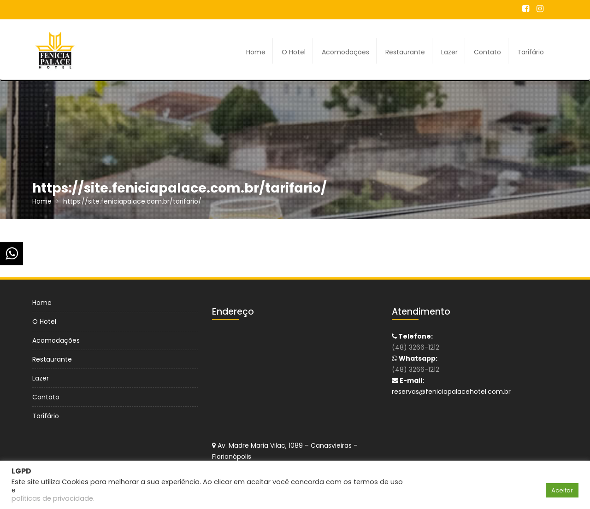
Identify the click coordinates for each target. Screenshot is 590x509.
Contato (487, 52)
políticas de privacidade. (53, 498)
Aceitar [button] (562, 490)
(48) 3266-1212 (415, 347)
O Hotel (294, 52)
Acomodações (345, 52)
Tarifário (530, 52)
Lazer (449, 52)
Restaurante (405, 52)
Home (256, 52)
